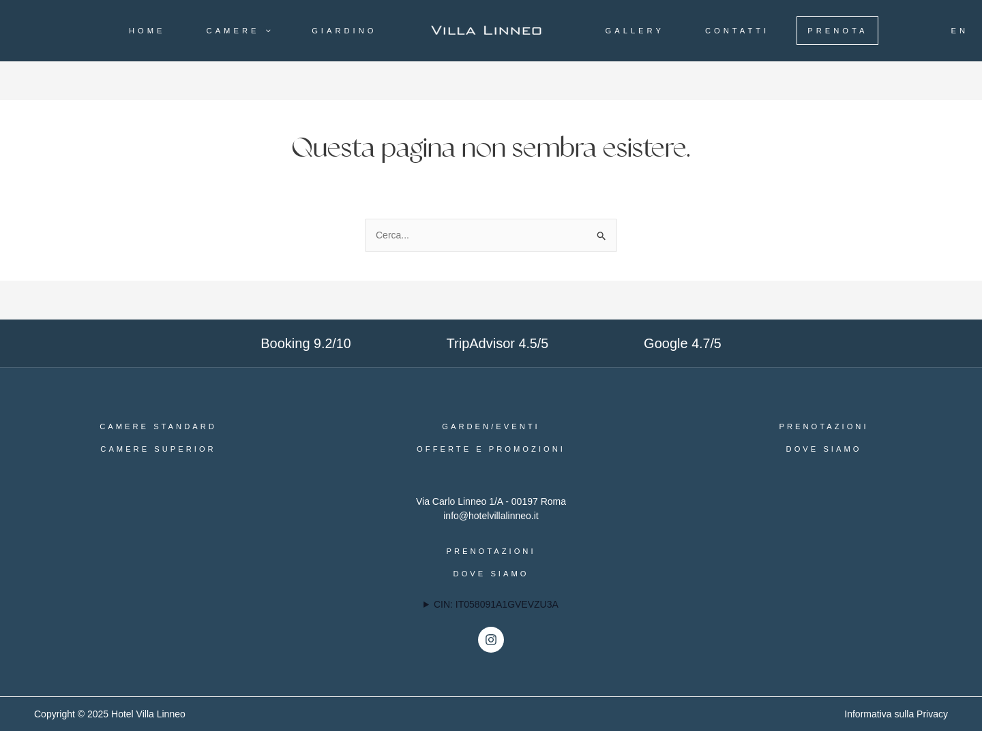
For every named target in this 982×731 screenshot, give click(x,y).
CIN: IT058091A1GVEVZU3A (496, 604)
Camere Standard (158, 426)
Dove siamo (824, 449)
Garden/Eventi (490, 426)
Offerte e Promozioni (491, 449)
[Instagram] (491, 640)
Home (147, 31)
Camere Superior (157, 449)
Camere (239, 30)
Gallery (635, 31)
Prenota (837, 31)
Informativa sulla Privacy (896, 714)
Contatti (737, 31)
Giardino (344, 31)
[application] (265, 30)
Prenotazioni (823, 426)
